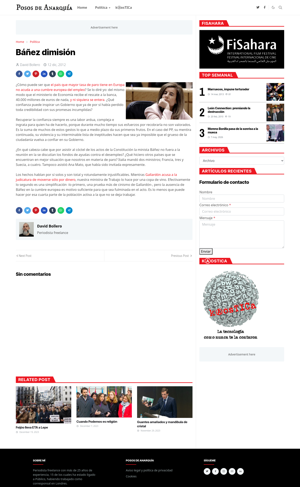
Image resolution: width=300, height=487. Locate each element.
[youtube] (232, 471)
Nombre (205, 192)
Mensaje (207, 218)
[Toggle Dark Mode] (273, 7)
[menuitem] (82, 7)
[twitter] (258, 7)
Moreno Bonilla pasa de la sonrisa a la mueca (233, 130)
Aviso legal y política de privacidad (149, 470)
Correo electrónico (215, 205)
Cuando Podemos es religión (96, 422)
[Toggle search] (280, 7)
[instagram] (223, 471)
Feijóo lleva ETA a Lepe (32, 427)
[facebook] (264, 7)
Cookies (131, 476)
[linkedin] (240, 471)
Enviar (206, 251)
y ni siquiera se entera (87, 99)
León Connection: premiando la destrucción (229, 109)
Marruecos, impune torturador (228, 89)
